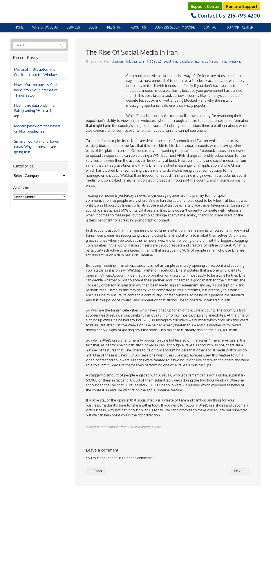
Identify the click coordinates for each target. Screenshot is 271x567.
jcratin (119, 61)
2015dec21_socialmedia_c (165, 61)
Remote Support (241, 6)
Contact (211, 27)
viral (239, 61)
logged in (114, 457)
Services (73, 27)
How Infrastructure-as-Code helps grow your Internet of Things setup (36, 90)
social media (219, 61)
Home (19, 27)
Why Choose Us (45, 27)
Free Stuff (114, 27)
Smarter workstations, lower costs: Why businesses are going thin (36, 146)
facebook (187, 61)
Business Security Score (175, 27)
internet (199, 61)
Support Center (205, 6)
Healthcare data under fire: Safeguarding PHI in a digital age (36, 110)
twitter (232, 61)
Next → (240, 471)
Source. (156, 426)
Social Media (136, 61)
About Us (138, 27)
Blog (93, 27)
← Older (95, 471)
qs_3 (208, 61)
